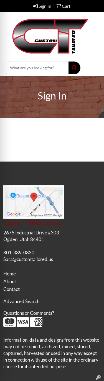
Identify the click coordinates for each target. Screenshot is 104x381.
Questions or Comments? (28, 313)
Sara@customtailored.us (28, 259)
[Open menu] (92, 67)
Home (9, 274)
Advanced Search (21, 301)
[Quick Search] (36, 68)
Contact (11, 289)
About (9, 281)
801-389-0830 (18, 252)
